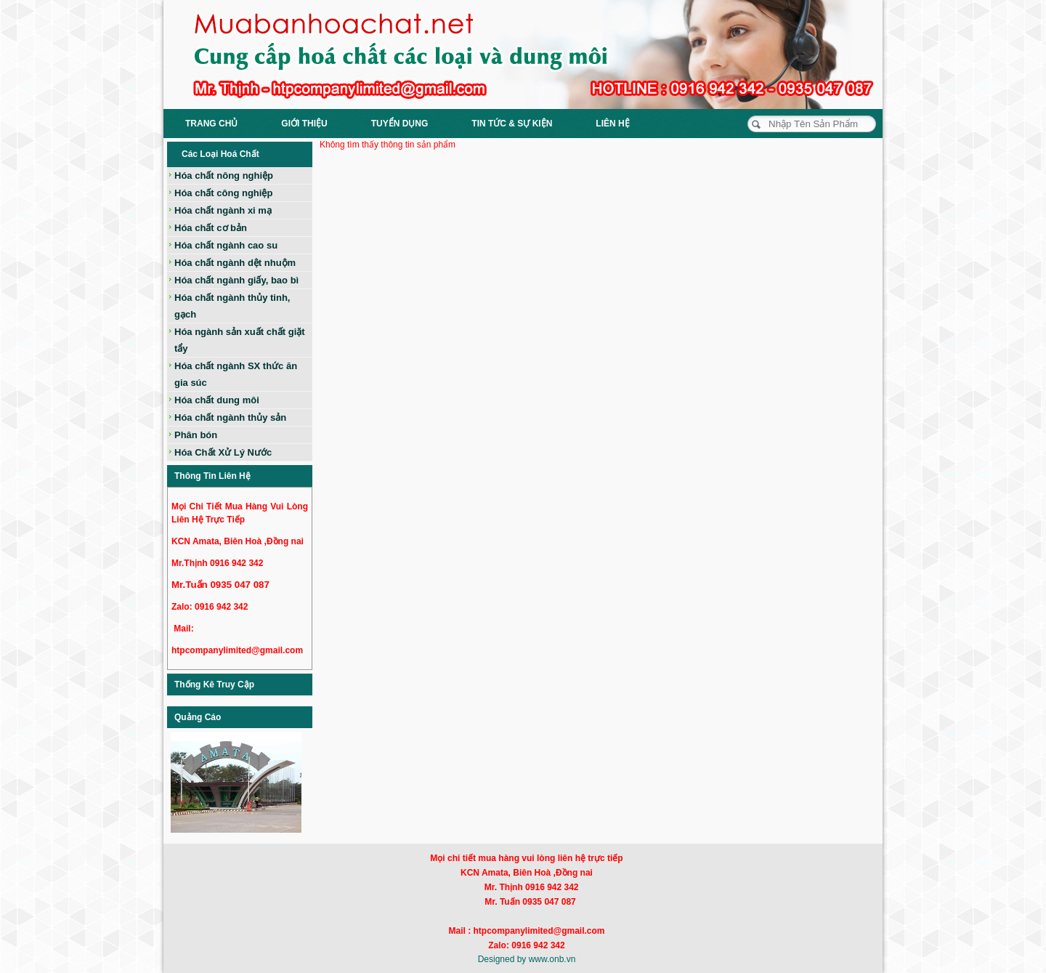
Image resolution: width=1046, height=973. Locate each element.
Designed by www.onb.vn (527, 959)
